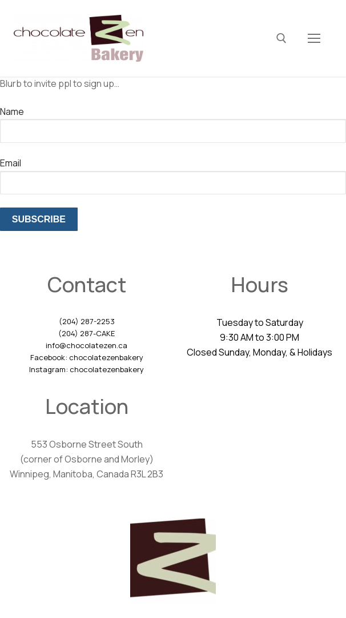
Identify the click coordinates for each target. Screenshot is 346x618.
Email (10, 163)
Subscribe (39, 219)
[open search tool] (281, 38)
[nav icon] (314, 38)
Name (12, 111)
